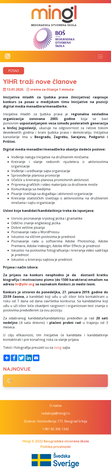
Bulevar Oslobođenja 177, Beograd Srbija (55, 421)
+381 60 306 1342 (55, 429)
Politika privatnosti (55, 447)
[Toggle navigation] (100, 56)
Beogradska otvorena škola (66, 441)
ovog (58, 347)
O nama (55, 405)
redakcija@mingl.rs (55, 413)
